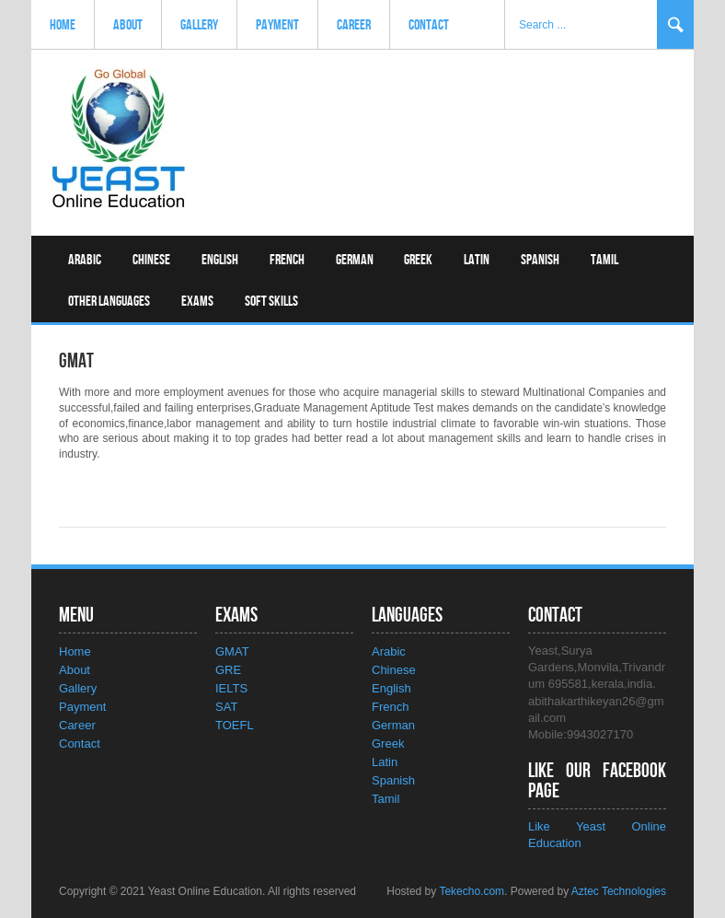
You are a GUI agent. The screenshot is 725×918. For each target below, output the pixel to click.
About (128, 25)
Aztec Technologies (618, 891)
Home (62, 25)
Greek (418, 260)
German (355, 260)
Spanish (540, 260)
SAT (226, 707)
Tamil (604, 260)
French (287, 260)
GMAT (232, 651)
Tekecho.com (471, 891)
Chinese (151, 260)
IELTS (231, 688)
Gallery (199, 25)
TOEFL (234, 725)
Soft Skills (271, 301)
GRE (228, 670)
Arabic (84, 260)
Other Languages (109, 301)
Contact (429, 25)
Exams (197, 301)
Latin (476, 260)
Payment (277, 25)
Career (354, 25)
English (219, 260)
